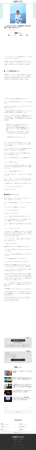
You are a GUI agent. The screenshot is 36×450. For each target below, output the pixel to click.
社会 (8, 429)
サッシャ (21, 297)
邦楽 (14, 300)
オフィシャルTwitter (24, 288)
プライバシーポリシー (14, 445)
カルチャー (8, 427)
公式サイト (14, 288)
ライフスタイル (26, 427)
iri (4, 297)
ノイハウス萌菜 (26, 297)
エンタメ (17, 297)
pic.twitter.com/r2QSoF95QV (22, 133)
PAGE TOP (16, 432)
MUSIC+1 (8, 297)
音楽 (17, 300)
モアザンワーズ (6, 300)
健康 (11, 300)
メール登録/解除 (22, 445)
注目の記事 (21, 429)
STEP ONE (12, 297)
